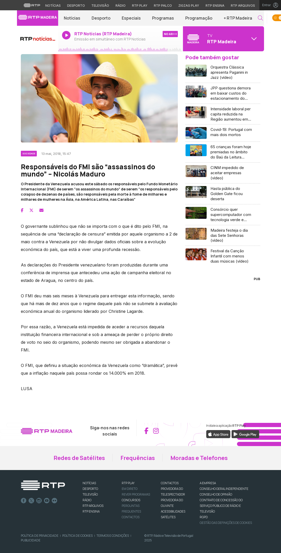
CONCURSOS (131, 500)
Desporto (101, 18)
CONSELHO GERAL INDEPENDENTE (224, 489)
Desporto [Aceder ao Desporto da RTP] (76, 5)
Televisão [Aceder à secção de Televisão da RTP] (100, 5)
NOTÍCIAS (89, 483)
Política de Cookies (77, 535)
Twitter (31, 501)
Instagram (39, 501)
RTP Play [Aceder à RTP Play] (139, 5)
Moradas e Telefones (199, 458)
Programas (163, 18)
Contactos (130, 517)
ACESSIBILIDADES (173, 511)
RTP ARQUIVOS (93, 506)
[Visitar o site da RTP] (32, 5)
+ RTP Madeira (238, 18)
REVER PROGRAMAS (136, 494)
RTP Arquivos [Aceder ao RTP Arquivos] (243, 5)
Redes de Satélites (79, 458)
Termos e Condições (112, 535)
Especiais (131, 18)
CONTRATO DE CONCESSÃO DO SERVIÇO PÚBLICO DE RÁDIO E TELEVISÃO (221, 506)
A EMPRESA (208, 483)
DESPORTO (90, 489)
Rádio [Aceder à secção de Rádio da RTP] (121, 5)
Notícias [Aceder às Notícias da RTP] (53, 5)
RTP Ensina (91, 511)
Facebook (24, 501)
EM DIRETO (129, 489)
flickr (54, 501)
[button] (260, 18)
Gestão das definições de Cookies (226, 523)
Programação (198, 18)
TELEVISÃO (90, 494)
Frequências (137, 458)
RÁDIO (87, 500)
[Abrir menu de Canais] (223, 39)
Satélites (168, 517)
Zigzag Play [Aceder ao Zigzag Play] (188, 5)
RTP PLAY (128, 483)
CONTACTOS (170, 483)
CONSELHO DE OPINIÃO (216, 494)
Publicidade (30, 540)
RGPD (204, 517)
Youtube (47, 501)
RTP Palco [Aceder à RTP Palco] (163, 5)
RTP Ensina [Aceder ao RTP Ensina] (215, 5)
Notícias (72, 18)
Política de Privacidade (39, 535)
